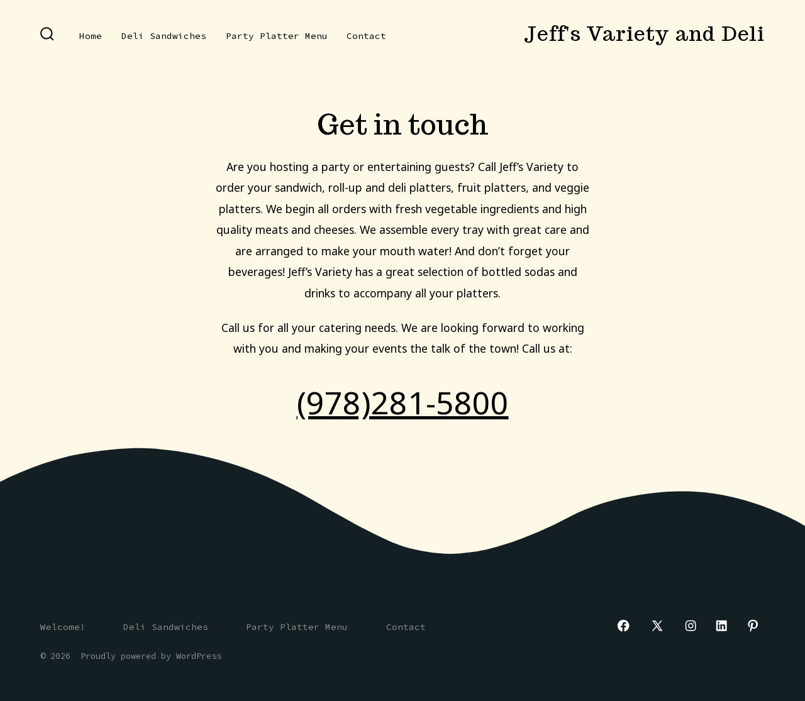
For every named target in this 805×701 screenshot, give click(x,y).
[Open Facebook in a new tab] (623, 626)
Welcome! (63, 626)
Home (90, 35)
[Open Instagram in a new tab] (690, 626)
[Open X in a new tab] (657, 626)
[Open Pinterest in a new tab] (753, 626)
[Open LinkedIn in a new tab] (721, 626)
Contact (366, 35)
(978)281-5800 (403, 402)
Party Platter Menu (277, 35)
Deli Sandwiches (163, 35)
